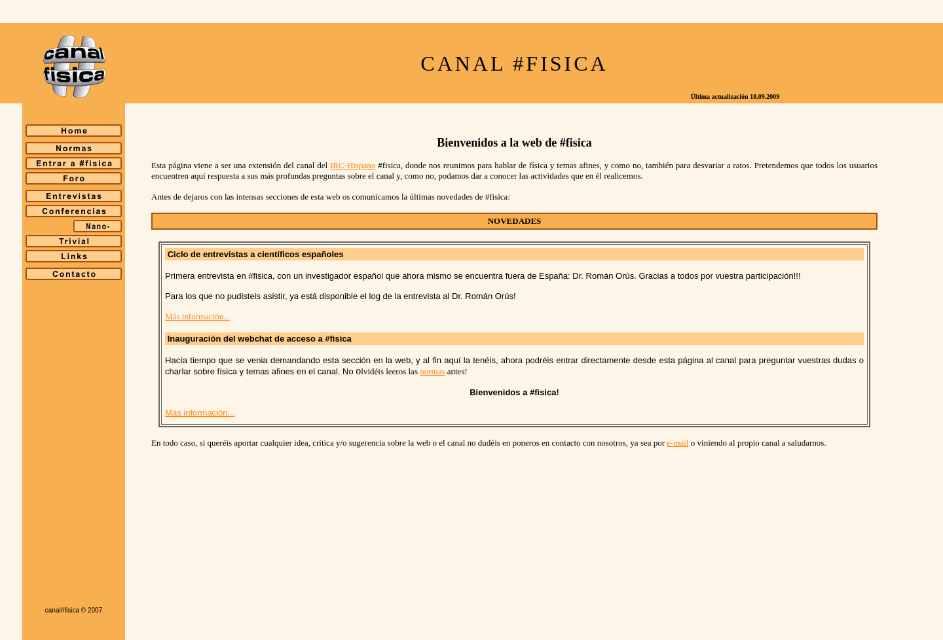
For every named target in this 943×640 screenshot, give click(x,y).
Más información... (197, 316)
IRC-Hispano (352, 165)
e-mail (677, 443)
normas (432, 371)
